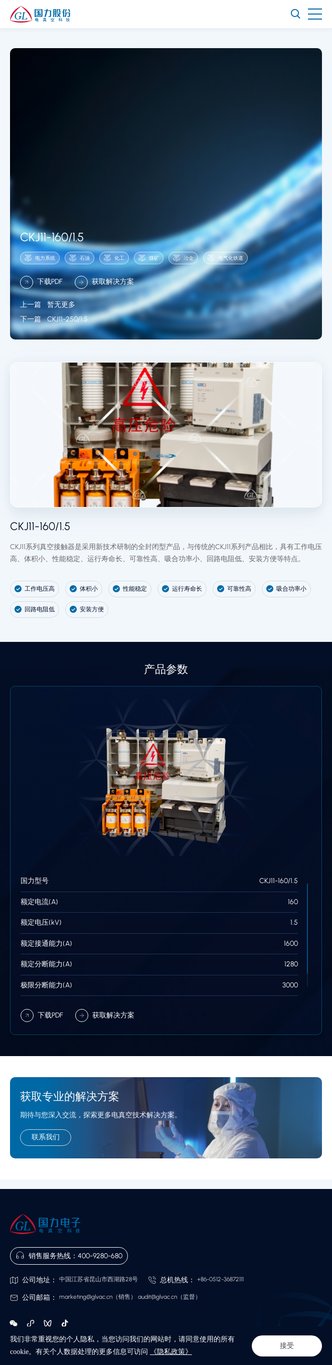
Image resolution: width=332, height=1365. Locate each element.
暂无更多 (47, 318)
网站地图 (80, 1343)
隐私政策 (51, 1343)
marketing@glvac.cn (85, 1296)
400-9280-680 (100, 1256)
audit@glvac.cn (157, 1296)
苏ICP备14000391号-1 (267, 1354)
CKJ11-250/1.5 (54, 333)
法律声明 (22, 1343)
